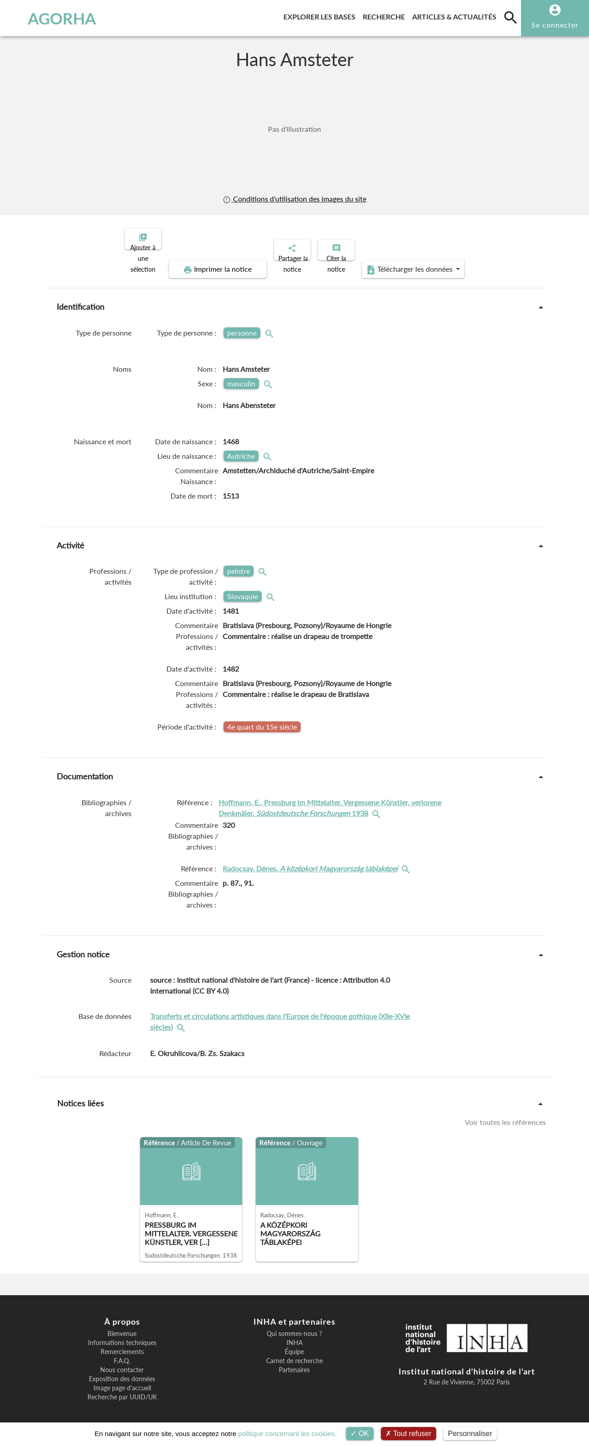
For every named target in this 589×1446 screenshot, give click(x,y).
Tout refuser (408, 1433)
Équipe (294, 1344)
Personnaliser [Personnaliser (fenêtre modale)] (470, 1433)
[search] (510, 17)
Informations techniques (122, 1335)
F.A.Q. (122, 1353)
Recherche (386, 15)
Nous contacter (122, 1362)
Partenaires (294, 1362)
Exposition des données (122, 1371)
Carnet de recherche (294, 1353)
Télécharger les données (397, 262)
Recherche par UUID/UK (122, 1389)
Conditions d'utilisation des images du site (294, 198)
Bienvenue (121, 1326)
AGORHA (52, 18)
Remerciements (122, 1344)
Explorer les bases (321, 15)
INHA (294, 1335)
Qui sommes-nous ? (294, 1326)
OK (359, 1433)
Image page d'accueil (122, 1380)
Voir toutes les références (505, 1114)
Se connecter (555, 24)
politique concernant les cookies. (287, 1433)
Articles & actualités (456, 15)
